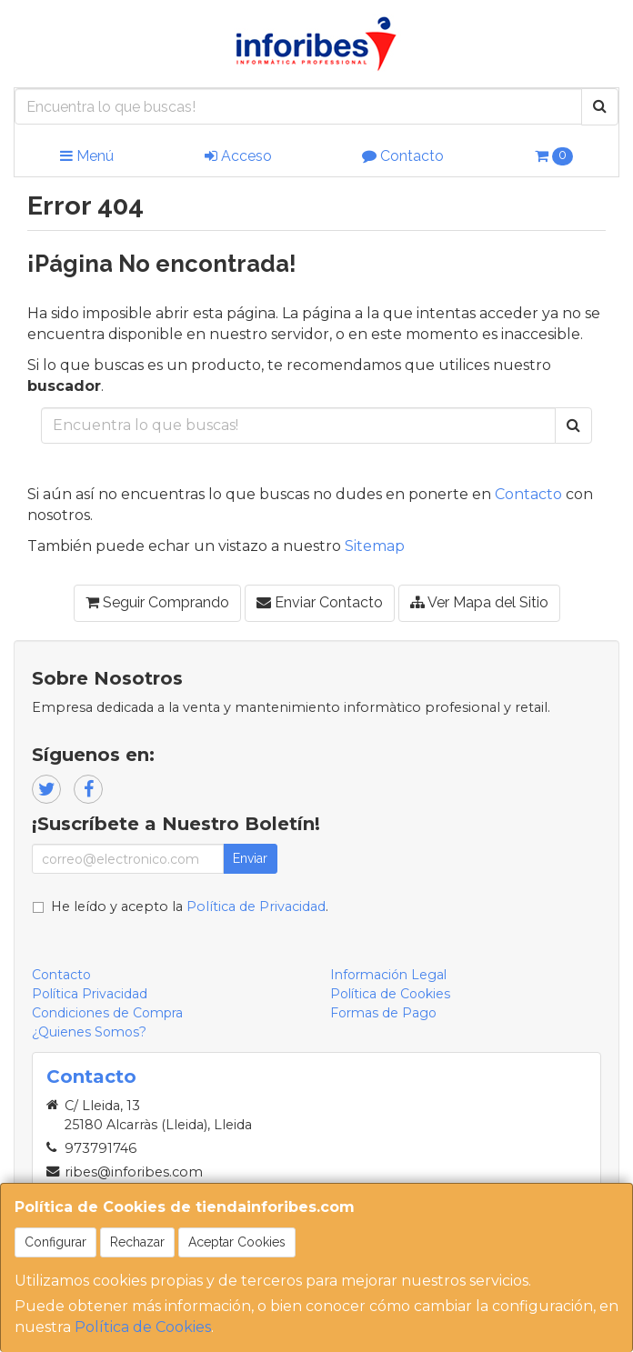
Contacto (403, 156)
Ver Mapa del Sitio (479, 602)
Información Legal (388, 974)
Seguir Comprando (157, 602)
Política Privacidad (89, 994)
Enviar (250, 858)
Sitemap (375, 546)
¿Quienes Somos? (89, 1032)
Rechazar (137, 1242)
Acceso (238, 156)
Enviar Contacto (319, 602)
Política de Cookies (143, 1327)
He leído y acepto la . (189, 906)
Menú (87, 156)
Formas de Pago (383, 1013)
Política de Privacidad (256, 906)
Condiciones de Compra (107, 1013)
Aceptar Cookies (237, 1242)
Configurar (55, 1242)
